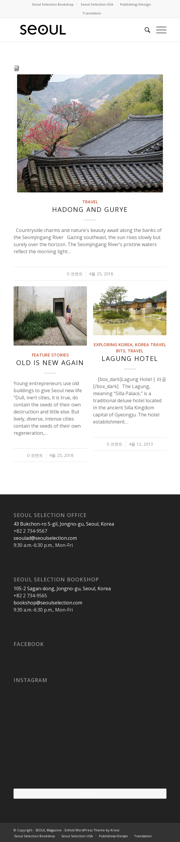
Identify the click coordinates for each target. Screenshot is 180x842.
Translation (91, 13)
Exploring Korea (113, 344)
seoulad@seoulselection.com (45, 538)
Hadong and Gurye (90, 209)
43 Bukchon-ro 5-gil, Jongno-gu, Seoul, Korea (64, 524)
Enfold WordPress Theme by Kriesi (92, 830)
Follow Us (90, 793)
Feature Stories (50, 355)
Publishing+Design (135, 4)
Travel (90, 202)
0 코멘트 (75, 274)
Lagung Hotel (130, 358)
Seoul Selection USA (97, 4)
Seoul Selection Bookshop (53, 4)
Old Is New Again (50, 362)
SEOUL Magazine (48, 830)
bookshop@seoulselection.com (48, 602)
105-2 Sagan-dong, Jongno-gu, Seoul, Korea (62, 588)
